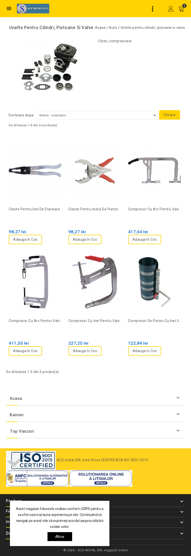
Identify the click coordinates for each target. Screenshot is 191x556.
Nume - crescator (99, 115)
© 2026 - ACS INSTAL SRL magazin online (95, 550)
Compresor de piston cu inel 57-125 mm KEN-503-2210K (155, 321)
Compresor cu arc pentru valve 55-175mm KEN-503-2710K (36, 321)
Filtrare (170, 115)
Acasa (16, 398)
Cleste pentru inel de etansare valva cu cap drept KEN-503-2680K (36, 209)
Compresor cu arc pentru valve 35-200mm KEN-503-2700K (155, 209)
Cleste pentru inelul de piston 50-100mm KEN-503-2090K (95, 209)
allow (59, 536)
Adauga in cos (25, 239)
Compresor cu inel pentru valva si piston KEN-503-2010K (95, 321)
